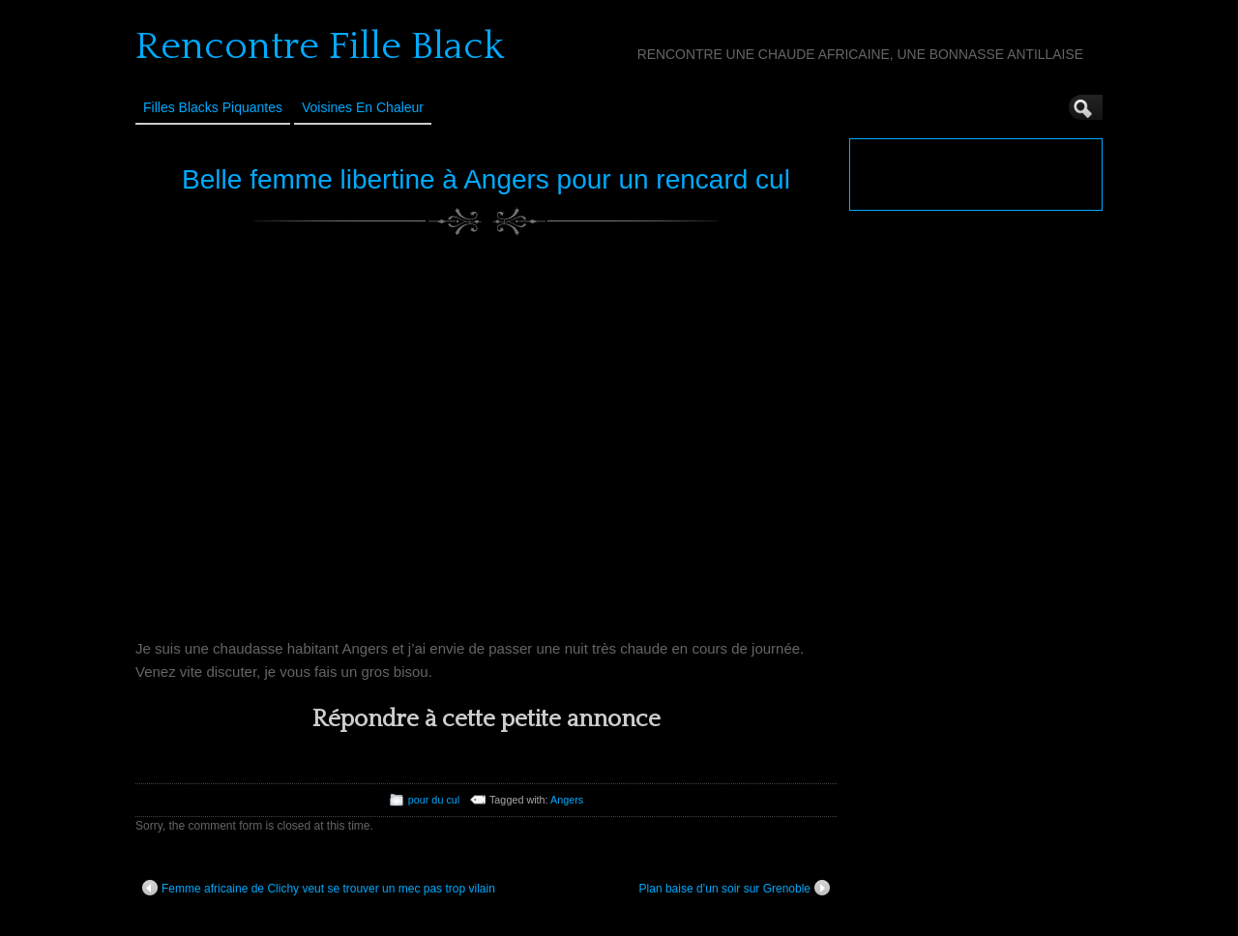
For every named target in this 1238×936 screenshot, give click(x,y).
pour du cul (433, 799)
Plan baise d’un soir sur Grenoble (734, 887)
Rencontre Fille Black (319, 46)
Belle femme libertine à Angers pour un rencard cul (486, 179)
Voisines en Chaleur (363, 107)
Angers (566, 799)
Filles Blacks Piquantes (212, 107)
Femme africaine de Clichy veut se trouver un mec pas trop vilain (318, 887)
